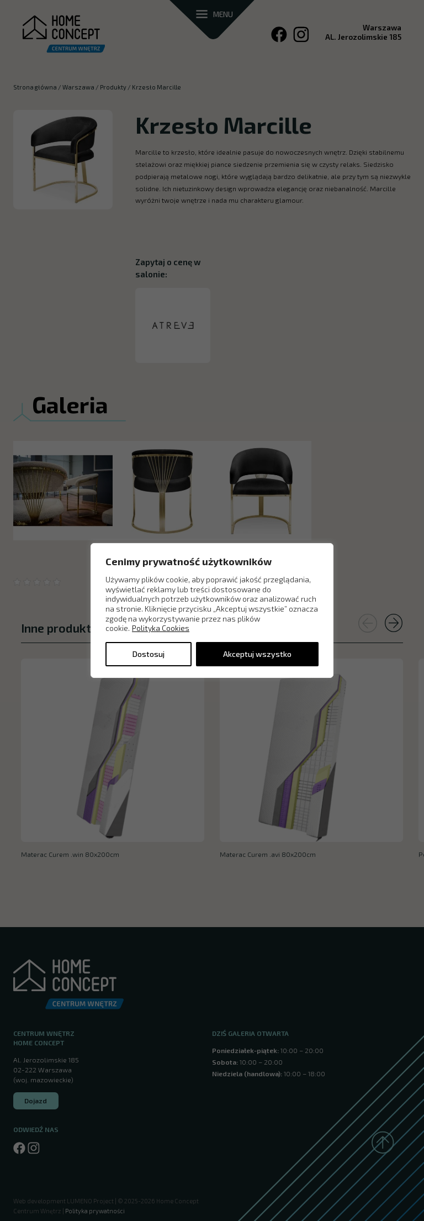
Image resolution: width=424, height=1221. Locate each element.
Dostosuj (148, 654)
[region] (212, 610)
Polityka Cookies (160, 628)
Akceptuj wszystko (257, 654)
